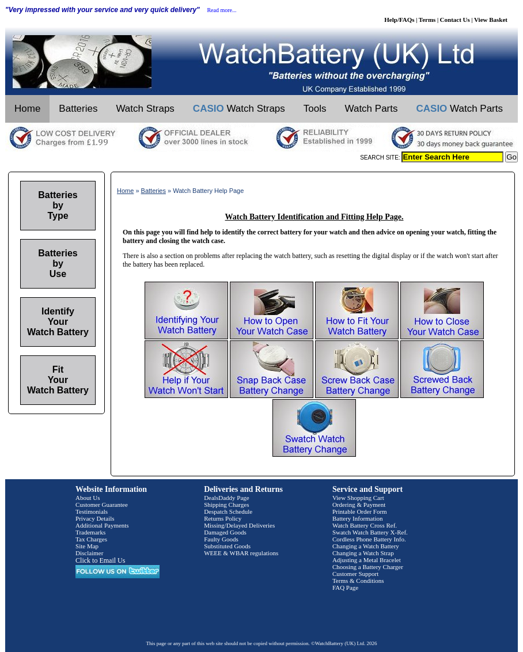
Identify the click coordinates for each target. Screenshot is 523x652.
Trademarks (90, 532)
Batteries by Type (57, 205)
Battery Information (357, 518)
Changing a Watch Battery (365, 546)
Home (27, 108)
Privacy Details (95, 518)
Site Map (86, 546)
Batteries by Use (57, 263)
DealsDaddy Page (226, 497)
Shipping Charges (226, 504)
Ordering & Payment (358, 504)
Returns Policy (222, 518)
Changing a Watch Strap (363, 552)
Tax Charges (91, 539)
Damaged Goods (225, 532)
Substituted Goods (227, 546)
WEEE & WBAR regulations (241, 552)
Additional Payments (102, 525)
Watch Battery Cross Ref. (364, 525)
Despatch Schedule (228, 511)
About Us (87, 497)
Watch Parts (371, 108)
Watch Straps (145, 108)
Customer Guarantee (101, 504)
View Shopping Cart (358, 497)
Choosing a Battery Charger (367, 566)
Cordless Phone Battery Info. (369, 539)
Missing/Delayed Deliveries (239, 525)
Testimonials (91, 511)
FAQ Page (345, 587)
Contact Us (455, 19)
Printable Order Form (359, 511)
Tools (315, 108)
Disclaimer (89, 552)
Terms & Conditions (358, 580)
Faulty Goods (221, 539)
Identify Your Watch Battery (58, 321)
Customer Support (355, 573)
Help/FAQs (399, 19)
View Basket (490, 19)
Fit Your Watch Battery (58, 380)
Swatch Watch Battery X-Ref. (370, 532)
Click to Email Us (100, 560)
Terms (427, 19)
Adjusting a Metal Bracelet (366, 559)
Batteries (78, 108)
